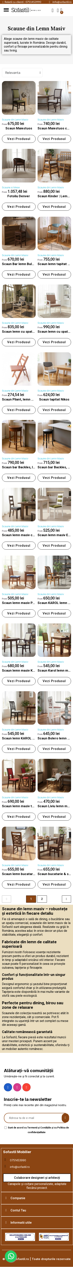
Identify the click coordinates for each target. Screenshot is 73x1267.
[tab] (37, 1198)
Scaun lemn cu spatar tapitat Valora (29, 331)
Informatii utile (21, 1222)
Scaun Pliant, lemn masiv (21, 399)
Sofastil (19, 10)
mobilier (36, 10)
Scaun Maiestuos (18, 128)
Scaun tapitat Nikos (54, 399)
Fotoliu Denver (18, 196)
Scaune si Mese (11, 187)
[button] (52, 10)
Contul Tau (18, 1210)
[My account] (58, 10)
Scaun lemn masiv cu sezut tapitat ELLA (33, 535)
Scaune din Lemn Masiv (15, 119)
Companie (18, 1198)
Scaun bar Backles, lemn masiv (25, 467)
